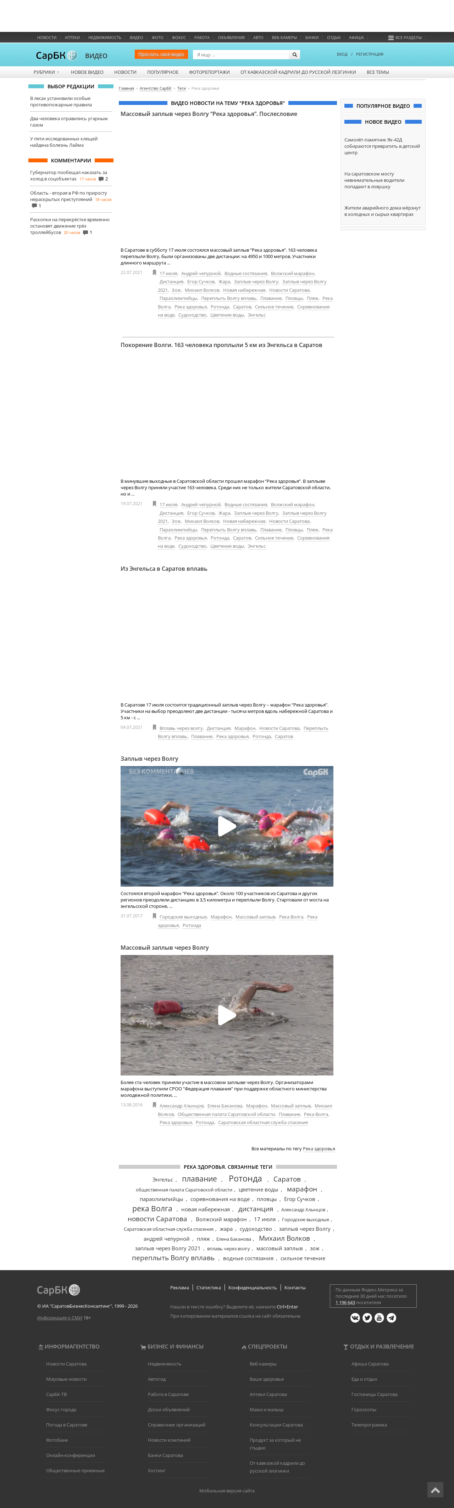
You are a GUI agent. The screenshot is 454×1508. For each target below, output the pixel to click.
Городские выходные (183, 917)
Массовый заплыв (255, 917)
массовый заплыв (279, 1248)
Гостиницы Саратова (374, 1394)
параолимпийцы (161, 1198)
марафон (302, 1189)
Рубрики (47, 72)
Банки (312, 37)
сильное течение (303, 1258)
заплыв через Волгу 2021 (168, 1248)
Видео (136, 37)
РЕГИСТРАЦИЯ (369, 54)
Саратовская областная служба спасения (263, 1122)
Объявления (231, 37)
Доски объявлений (169, 1409)
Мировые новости (66, 1379)
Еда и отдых (364, 1379)
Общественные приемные (75, 1470)
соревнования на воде (220, 1198)
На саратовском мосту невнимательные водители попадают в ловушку (374, 180)
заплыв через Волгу (305, 1228)
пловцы (267, 1198)
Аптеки (72, 37)
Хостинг (157, 1470)
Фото (158, 37)
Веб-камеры (284, 37)
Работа (202, 37)
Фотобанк (57, 1440)
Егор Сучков (201, 281)
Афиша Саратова (370, 1364)
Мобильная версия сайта (227, 1490)
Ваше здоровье (267, 1379)
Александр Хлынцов (182, 1105)
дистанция (255, 1208)
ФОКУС (179, 37)
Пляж (313, 298)
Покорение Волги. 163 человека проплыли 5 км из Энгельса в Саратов (221, 345)
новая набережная (205, 1209)
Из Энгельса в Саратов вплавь (164, 569)
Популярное (162, 72)
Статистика (208, 1287)
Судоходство (192, 315)
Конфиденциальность (252, 1287)
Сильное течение (274, 306)
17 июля (168, 273)
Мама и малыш (267, 1409)
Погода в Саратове (66, 1425)
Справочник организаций (176, 1425)
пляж (203, 1238)
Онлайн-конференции (70, 1455)
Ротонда (220, 306)
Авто (258, 37)
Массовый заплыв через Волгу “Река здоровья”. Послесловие (209, 114)
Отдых (333, 37)
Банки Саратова (165, 1455)
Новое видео (87, 72)
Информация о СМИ (59, 1317)
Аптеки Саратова (268, 1394)
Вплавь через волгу (181, 728)
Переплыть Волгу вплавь (228, 298)
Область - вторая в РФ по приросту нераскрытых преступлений (68, 196)
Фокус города (61, 1409)
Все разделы (405, 37)
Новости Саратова (289, 290)
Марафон (244, 728)
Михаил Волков (202, 290)
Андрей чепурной (201, 273)
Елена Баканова (224, 1105)
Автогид (157, 1379)
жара (226, 1228)
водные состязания (248, 1258)
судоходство (256, 1228)
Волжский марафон (292, 273)
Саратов (242, 306)
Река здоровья (191, 306)
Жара (224, 281)
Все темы (378, 72)
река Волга (152, 1208)
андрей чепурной (167, 1238)
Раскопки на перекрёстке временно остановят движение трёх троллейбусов (70, 225)
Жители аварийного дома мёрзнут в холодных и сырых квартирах (382, 211)
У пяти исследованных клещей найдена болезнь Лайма (64, 141)
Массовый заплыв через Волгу (165, 947)
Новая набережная (244, 290)
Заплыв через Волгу (256, 281)
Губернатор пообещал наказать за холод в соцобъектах (68, 175)
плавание (199, 1179)
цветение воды (258, 1189)
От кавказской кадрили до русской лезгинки (298, 72)
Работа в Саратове (168, 1394)
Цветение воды (227, 315)
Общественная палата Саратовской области (226, 1114)
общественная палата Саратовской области (184, 1189)
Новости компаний (169, 1440)
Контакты (295, 1287)
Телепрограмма (369, 1425)
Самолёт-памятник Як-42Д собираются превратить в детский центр (382, 146)
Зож (176, 290)
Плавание (271, 298)
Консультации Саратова (276, 1425)
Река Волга (291, 917)
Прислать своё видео (161, 54)
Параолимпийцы (178, 298)
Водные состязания (246, 273)
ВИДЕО (96, 55)
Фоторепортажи (209, 72)
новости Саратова (157, 1218)
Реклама (179, 1287)
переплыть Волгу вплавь (173, 1257)
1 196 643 (345, 1302)
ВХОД (342, 54)
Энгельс (257, 315)
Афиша (356, 37)
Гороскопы (363, 1409)
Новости (46, 37)
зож (315, 1248)
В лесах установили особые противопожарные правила (61, 101)
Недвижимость (104, 37)
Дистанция (171, 281)
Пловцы (294, 298)
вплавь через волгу (228, 1248)
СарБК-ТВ (56, 1394)
